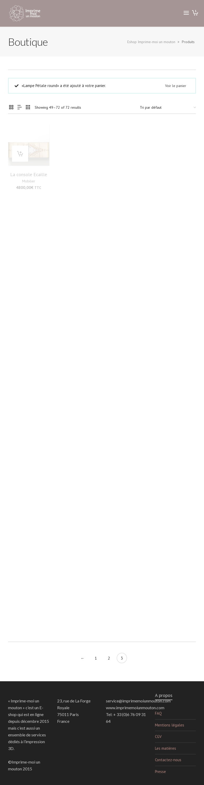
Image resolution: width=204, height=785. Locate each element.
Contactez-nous (168, 759)
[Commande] (168, 107)
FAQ (158, 713)
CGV (158, 736)
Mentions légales (169, 725)
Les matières (165, 748)
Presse (160, 771)
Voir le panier (175, 85)
